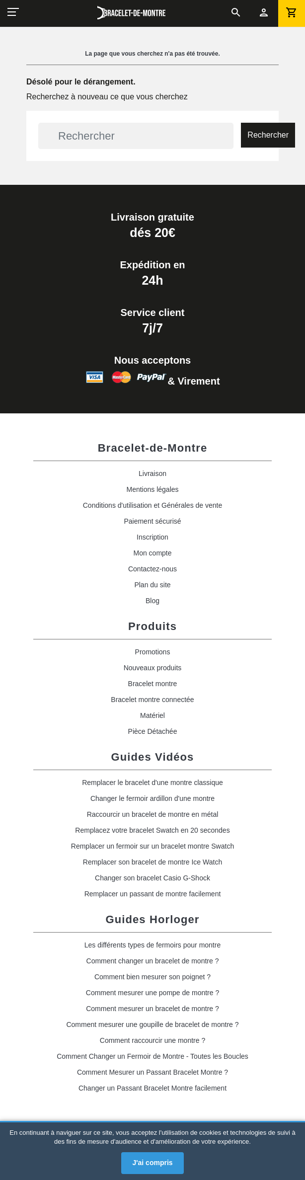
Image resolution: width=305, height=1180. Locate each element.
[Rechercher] (135, 136)
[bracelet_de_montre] (131, 12)
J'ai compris (152, 1163)
